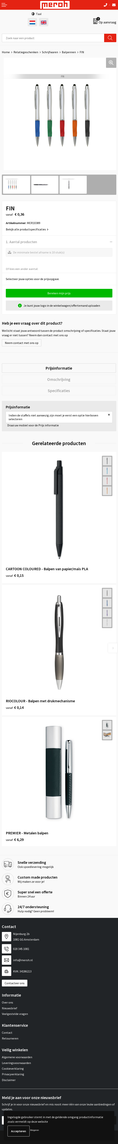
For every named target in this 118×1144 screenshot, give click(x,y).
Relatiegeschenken (25, 52)
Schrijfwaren (50, 52)
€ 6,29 (15, 839)
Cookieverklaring (13, 1068)
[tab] (59, 368)
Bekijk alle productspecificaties (27, 229)
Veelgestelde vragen (15, 1014)
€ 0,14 (15, 707)
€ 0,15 (15, 575)
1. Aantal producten (21, 241)
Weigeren (34, 1130)
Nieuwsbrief (9, 1008)
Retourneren (10, 1038)
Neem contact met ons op (21, 343)
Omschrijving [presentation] (58, 379)
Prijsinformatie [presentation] (59, 368)
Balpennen (69, 52)
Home (6, 52)
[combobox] (53, 38)
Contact (7, 1032)
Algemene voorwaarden (17, 1057)
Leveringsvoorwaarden (16, 1063)
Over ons (7, 1002)
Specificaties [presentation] (59, 390)
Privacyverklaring (13, 1074)
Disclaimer (9, 1080)
